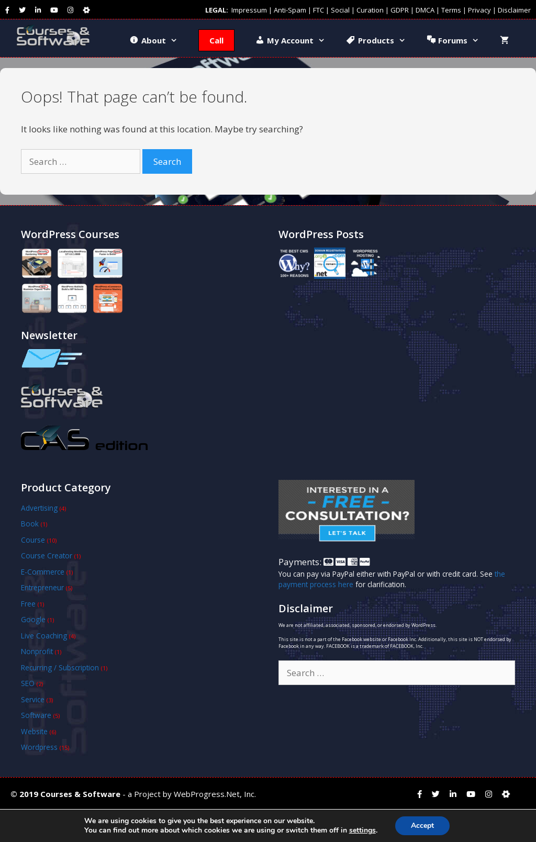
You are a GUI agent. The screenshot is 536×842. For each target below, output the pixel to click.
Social (340, 10)
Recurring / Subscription (60, 667)
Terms (451, 10)
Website (34, 731)
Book (30, 524)
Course (33, 540)
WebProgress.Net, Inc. (215, 794)
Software (36, 715)
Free (28, 604)
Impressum (249, 10)
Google (33, 619)
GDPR (399, 10)
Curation (370, 10)
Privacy (479, 10)
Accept (422, 825)
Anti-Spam (290, 10)
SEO (28, 683)
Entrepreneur (42, 587)
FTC (318, 10)
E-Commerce (42, 572)
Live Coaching (44, 636)
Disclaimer (514, 10)
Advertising (39, 508)
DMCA (425, 10)
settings (362, 830)
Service (32, 699)
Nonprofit (37, 651)
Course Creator (46, 555)
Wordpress (39, 747)
